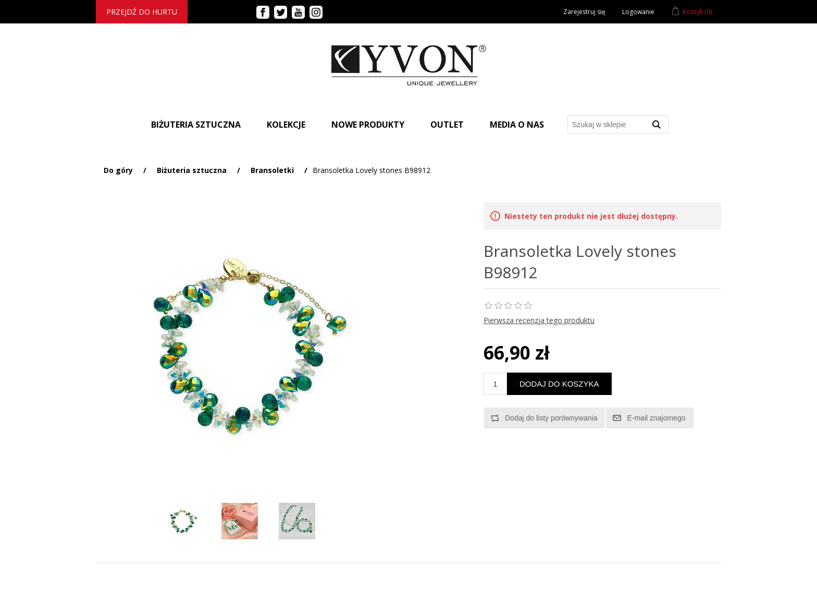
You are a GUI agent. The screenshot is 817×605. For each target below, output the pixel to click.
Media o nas (517, 124)
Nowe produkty (367, 124)
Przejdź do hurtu (141, 12)
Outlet (447, 124)
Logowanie (638, 11)
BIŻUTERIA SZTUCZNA (196, 124)
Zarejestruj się (584, 11)
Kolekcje (286, 124)
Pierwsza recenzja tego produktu (539, 320)
